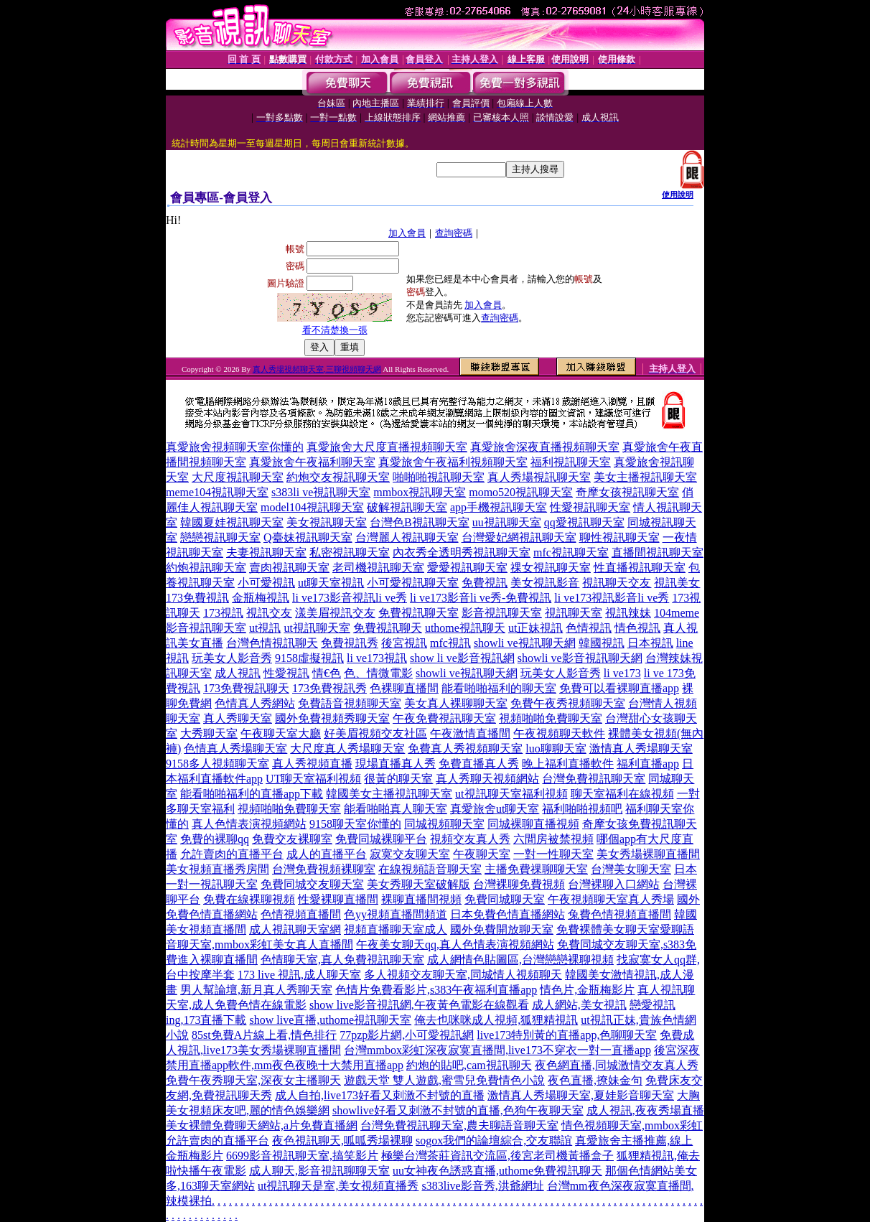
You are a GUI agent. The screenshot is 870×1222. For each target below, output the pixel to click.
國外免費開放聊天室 (501, 929)
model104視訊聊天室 (312, 507)
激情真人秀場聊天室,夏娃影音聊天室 (580, 1095)
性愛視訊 (286, 673)
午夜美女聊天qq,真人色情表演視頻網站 (455, 944)
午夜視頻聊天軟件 (559, 733)
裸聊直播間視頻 (421, 899)
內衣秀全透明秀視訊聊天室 (461, 552)
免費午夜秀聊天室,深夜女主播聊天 (253, 1080)
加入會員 (407, 233)
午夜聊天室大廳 (280, 733)
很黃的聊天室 (398, 779)
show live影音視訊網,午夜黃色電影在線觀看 (419, 1005)
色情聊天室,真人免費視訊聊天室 (342, 959)
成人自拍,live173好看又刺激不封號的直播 (380, 1095)
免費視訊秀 (349, 643)
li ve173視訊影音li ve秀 (611, 598)
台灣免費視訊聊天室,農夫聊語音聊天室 (459, 1125)
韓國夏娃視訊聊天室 (232, 522)
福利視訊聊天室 (570, 462)
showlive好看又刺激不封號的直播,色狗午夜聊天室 (458, 1110)
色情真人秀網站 (255, 703)
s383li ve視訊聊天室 (320, 492)
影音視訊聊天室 (502, 613)
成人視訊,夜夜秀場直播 (645, 1110)
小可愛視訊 (266, 583)
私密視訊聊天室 (349, 552)
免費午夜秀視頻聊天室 (567, 703)
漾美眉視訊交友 (335, 613)
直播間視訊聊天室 (657, 552)
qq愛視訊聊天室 (584, 522)
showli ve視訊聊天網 (525, 643)
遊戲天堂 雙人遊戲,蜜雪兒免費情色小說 (444, 1080)
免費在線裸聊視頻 (249, 899)
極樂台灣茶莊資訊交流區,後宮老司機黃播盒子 (497, 1155)
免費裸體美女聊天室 (608, 929)
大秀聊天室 (209, 733)
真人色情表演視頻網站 (249, 824)
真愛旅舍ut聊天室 (494, 809)
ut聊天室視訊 (331, 583)
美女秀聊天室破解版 (418, 884)
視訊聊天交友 (616, 583)
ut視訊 (265, 628)
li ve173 (622, 673)
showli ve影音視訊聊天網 (580, 658)
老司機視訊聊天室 (378, 567)
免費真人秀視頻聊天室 (465, 748)
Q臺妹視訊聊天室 (307, 537)
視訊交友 (269, 613)
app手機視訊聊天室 (498, 507)
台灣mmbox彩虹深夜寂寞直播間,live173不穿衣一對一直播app (497, 1050)
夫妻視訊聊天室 (266, 552)
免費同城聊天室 (504, 899)
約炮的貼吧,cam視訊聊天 (469, 1065)
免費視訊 (485, 583)
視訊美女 (677, 583)
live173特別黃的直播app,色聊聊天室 (567, 1035)
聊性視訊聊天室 (619, 537)
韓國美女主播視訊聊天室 (389, 794)
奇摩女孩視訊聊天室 (627, 492)
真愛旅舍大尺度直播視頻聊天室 (387, 447)
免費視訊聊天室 (418, 613)
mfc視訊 (450, 643)
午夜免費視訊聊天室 (444, 718)
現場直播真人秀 (395, 763)
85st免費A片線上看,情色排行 (264, 1035)
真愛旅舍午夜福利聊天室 (312, 462)
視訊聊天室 (573, 613)
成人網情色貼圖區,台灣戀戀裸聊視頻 (520, 959)
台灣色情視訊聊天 (272, 643)
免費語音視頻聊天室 (349, 703)
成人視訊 (238, 673)
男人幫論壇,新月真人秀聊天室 (256, 990)
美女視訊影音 (544, 583)
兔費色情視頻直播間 (619, 914)
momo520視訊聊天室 (521, 492)
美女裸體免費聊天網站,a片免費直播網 (261, 1125)
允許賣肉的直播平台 (232, 854)
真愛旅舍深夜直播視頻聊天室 (544, 447)
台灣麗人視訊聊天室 (407, 537)
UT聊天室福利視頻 (313, 779)
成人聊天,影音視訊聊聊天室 (319, 1171)
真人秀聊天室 (237, 718)
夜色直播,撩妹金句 (595, 1080)
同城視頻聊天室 (444, 824)
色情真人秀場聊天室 (235, 748)
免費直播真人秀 (479, 763)
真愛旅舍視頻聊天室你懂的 (235, 447)
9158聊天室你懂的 (355, 824)
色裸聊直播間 (404, 688)
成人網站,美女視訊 (579, 1005)
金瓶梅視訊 (260, 598)
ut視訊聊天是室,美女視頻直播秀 (338, 1186)
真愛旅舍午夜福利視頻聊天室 (453, 462)
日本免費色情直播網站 (507, 914)
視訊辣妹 (628, 613)
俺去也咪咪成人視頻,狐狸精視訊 (496, 1020)
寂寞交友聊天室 (410, 854)
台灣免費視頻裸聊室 (323, 869)
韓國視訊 (602, 643)
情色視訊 (637, 628)
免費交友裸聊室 (292, 839)
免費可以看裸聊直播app (619, 688)
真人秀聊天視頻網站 (487, 779)
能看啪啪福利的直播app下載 (251, 794)
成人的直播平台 (326, 854)
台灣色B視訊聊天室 (419, 522)
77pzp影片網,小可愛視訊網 (407, 1035)
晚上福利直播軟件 (568, 763)
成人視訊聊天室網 (295, 929)
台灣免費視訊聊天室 (593, 779)
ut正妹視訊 (535, 628)
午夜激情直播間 (470, 733)
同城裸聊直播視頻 (533, 824)
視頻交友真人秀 (470, 839)
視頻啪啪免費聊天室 (550, 718)
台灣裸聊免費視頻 (519, 884)
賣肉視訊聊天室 (289, 567)
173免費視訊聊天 (246, 688)
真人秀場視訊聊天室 (539, 477)
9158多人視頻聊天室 (217, 763)
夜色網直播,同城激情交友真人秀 (616, 1065)
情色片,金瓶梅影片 (587, 990)
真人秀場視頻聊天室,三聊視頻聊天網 (317, 369)
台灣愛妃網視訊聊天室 (519, 537)
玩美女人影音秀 (232, 658)
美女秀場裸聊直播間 (648, 854)
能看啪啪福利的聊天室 (498, 688)
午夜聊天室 (481, 854)
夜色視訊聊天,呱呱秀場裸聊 (342, 1140)
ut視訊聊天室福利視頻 (511, 794)
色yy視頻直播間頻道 (395, 914)
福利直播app (648, 763)
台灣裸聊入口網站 (614, 884)
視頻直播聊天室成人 (395, 929)
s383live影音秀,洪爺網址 (482, 1186)
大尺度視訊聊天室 (238, 477)
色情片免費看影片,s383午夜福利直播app (436, 990)
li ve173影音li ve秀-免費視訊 (480, 598)
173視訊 (223, 613)
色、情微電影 (378, 673)
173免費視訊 (197, 598)
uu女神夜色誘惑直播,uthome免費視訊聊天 (497, 1171)
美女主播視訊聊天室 (645, 477)
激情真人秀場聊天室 (641, 748)
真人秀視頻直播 (312, 763)
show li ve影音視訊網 (462, 658)
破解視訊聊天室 (407, 507)
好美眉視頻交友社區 (375, 733)
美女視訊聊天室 (326, 522)
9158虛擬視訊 (309, 658)
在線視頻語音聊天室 (430, 869)
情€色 (326, 673)
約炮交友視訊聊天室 (338, 477)
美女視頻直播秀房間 (217, 869)
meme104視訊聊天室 (217, 492)
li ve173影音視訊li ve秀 (349, 598)
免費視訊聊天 (387, 628)
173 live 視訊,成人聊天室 (299, 975)
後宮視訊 (404, 643)
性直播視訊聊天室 (640, 567)
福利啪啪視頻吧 (582, 809)
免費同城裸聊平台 (381, 839)
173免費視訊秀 (329, 688)
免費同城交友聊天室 (312, 884)
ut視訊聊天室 (317, 628)
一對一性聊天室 (553, 854)
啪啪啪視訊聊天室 (439, 477)
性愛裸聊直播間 (338, 899)
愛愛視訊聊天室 (467, 567)
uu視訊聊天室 (506, 522)
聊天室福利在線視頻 (622, 794)
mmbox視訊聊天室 (419, 492)
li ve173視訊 (377, 658)
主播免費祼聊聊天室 (536, 869)
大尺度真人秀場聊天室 (347, 748)
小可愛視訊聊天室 (413, 583)
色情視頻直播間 (301, 914)
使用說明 (677, 194)
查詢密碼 (453, 233)
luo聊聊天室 (555, 748)
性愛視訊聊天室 (590, 507)
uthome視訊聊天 (465, 628)
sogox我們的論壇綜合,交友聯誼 (494, 1140)
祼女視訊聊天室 (550, 567)
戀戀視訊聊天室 (220, 537)
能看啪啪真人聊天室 (395, 809)
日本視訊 (650, 643)
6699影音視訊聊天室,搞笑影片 (302, 1155)
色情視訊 (589, 628)
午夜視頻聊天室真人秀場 (611, 899)
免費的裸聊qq (214, 839)
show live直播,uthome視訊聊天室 (330, 1020)
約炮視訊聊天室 (206, 567)
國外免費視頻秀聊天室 (332, 718)
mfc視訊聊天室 (571, 552)
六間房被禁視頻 (553, 839)
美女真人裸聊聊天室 (456, 703)
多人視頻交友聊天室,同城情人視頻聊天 (463, 975)
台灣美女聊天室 (631, 869)
